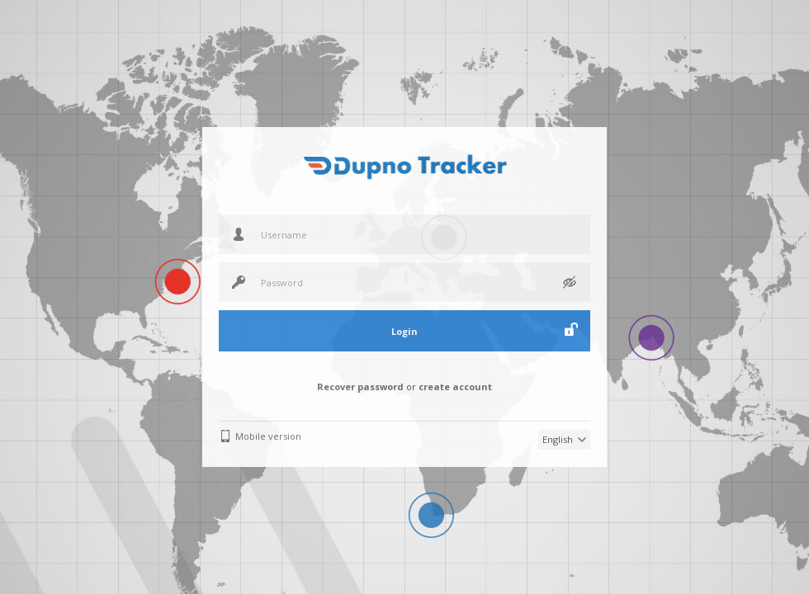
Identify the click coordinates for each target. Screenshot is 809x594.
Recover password (360, 386)
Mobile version (268, 436)
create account (455, 386)
